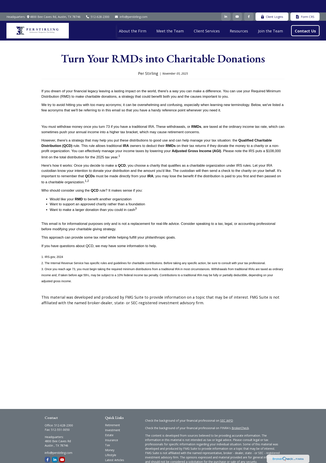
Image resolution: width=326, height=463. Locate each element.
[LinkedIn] (226, 4)
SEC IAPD (226, 408)
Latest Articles (114, 447)
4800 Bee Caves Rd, (52, 4)
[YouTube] (237, 4)
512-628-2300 (98, 4)
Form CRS (305, 4)
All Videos (111, 452)
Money (109, 438)
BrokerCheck (240, 415)
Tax (107, 433)
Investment (112, 418)
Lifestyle (110, 443)
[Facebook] (248, 4)
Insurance (111, 428)
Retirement (112, 413)
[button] (132, 18)
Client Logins (272, 4)
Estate (109, 423)
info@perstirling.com (131, 4)
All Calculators (114, 457)
